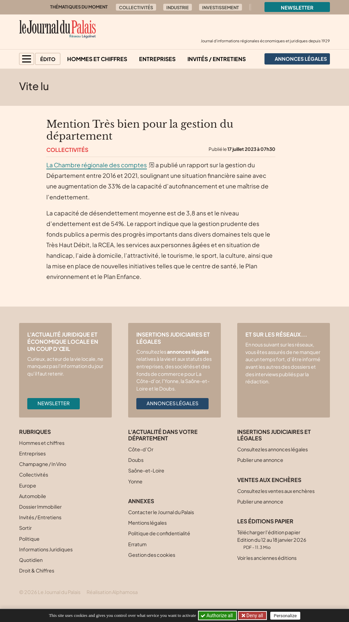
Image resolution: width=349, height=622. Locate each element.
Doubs (135, 460)
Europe (27, 485)
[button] (26, 59)
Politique (29, 539)
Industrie (177, 7)
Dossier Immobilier (40, 507)
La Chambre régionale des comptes (96, 165)
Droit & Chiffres (36, 570)
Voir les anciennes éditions (267, 558)
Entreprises (157, 58)
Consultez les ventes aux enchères (276, 491)
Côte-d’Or (140, 449)
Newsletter (297, 7)
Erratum (137, 544)
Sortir (25, 528)
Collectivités (136, 7)
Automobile (32, 496)
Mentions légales (147, 523)
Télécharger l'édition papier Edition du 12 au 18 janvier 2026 (271, 539)
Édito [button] (48, 59)
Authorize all (217, 615)
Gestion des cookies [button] (151, 555)
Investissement (220, 7)
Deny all (254, 615)
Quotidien (31, 560)
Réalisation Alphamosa (112, 592)
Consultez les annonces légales (272, 449)
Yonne (135, 481)
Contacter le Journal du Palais (161, 512)
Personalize (285, 615)
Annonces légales (172, 403)
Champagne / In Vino (42, 464)
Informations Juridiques (46, 549)
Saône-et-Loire (146, 470)
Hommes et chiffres (97, 58)
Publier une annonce (260, 460)
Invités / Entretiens (216, 58)
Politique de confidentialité (159, 533)
